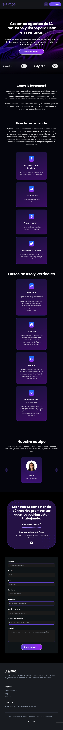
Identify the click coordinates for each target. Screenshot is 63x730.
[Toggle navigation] (45, 4)
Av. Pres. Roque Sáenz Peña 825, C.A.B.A (22, 706)
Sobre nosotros (11, 690)
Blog (6, 694)
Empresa (11, 600)
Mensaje (12, 628)
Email (10, 571)
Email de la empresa (15, 609)
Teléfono (11, 590)
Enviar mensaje (31, 647)
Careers (8, 697)
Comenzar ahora (31, 51)
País (9, 580)
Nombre (11, 561)
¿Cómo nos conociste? (16, 619)
